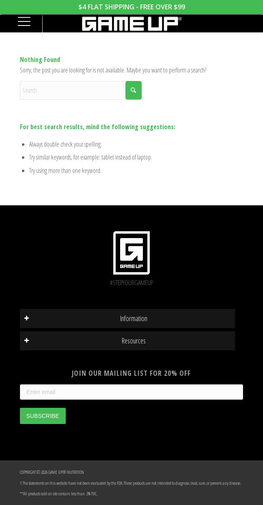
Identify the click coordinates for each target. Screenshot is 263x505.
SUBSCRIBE (42, 416)
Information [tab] (86, 318)
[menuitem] (21, 22)
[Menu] (21, 22)
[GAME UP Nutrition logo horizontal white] (131, 23)
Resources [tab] (85, 340)
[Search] (81, 90)
